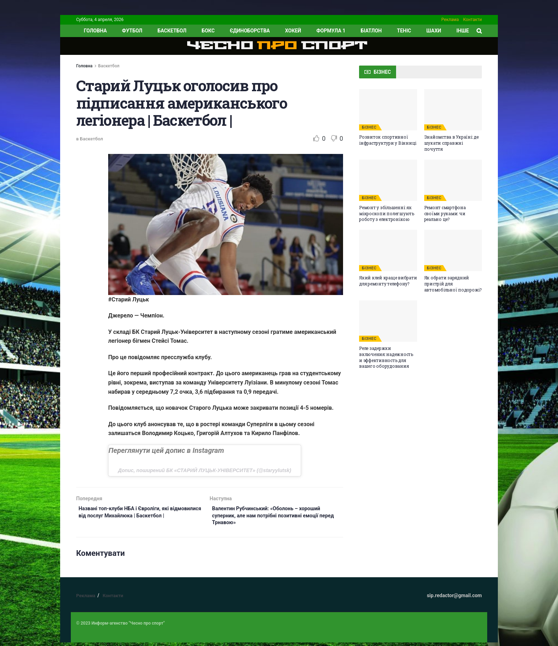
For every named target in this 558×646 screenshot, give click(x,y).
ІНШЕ (462, 30)
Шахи (433, 30)
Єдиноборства (250, 30)
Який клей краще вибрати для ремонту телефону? (388, 280)
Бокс (208, 30)
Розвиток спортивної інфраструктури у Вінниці (387, 140)
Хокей (293, 30)
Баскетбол (172, 30)
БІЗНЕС (369, 127)
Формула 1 (331, 30)
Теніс (404, 30)
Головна (84, 65)
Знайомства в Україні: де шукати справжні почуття (451, 143)
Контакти (472, 19)
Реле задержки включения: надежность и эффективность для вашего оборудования (386, 357)
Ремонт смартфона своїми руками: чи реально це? (445, 213)
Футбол (132, 30)
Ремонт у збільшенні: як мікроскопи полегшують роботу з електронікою (386, 213)
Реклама (450, 19)
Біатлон (370, 30)
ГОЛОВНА (95, 30)
